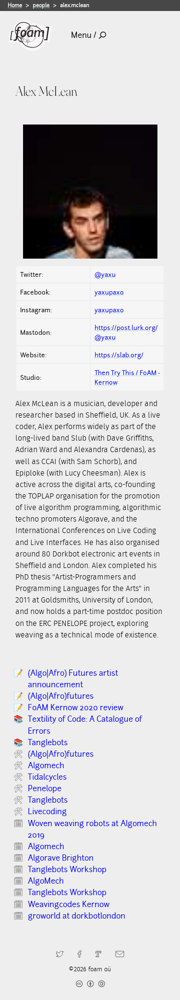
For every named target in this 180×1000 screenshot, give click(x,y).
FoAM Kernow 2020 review (75, 708)
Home (15, 5)
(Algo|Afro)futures (61, 696)
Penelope (44, 789)
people (41, 5)
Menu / (88, 35)
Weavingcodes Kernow (68, 904)
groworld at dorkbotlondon (76, 916)
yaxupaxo (109, 292)
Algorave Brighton (61, 858)
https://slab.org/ (119, 355)
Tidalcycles (47, 777)
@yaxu (105, 274)
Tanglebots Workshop (67, 869)
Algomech (46, 766)
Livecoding (47, 812)
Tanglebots (48, 743)
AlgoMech (46, 881)
